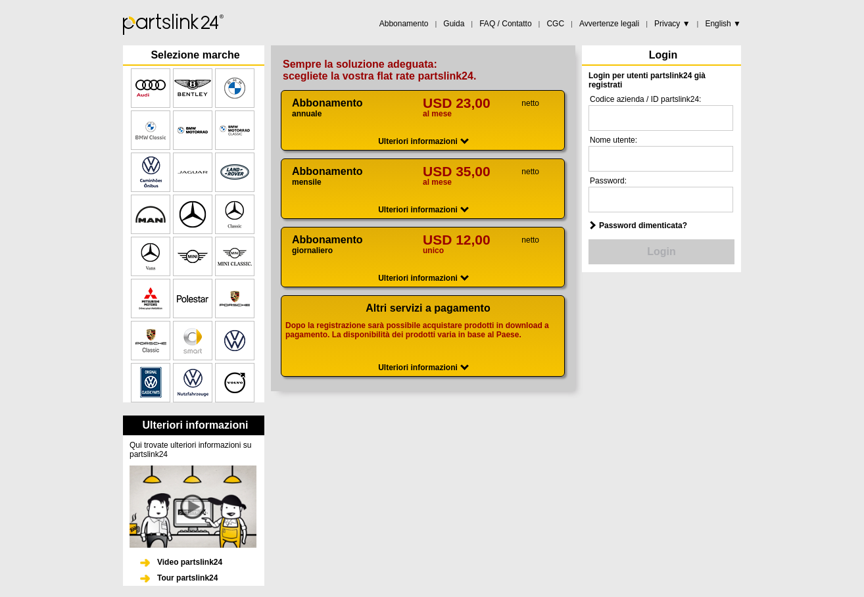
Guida (453, 23)
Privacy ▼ (672, 23)
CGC (555, 23)
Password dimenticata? (643, 225)
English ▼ (723, 23)
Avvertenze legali (609, 23)
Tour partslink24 (187, 578)
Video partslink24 (189, 562)
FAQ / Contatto (505, 23)
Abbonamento (404, 23)
